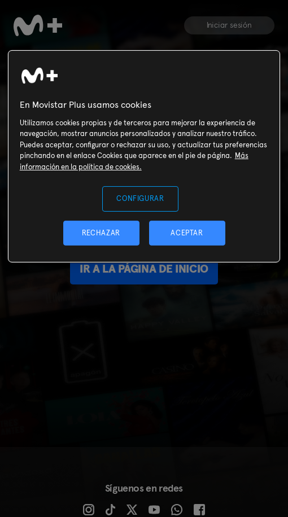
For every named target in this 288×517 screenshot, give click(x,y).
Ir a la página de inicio (144, 268)
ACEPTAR (187, 233)
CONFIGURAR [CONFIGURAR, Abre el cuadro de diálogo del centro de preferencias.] (140, 198)
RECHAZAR (101, 233)
